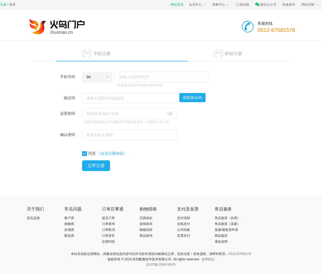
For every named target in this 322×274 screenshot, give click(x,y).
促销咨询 (146, 224)
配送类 (69, 236)
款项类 (69, 230)
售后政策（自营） (227, 218)
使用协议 (208, 259)
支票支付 (183, 236)
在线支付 (183, 224)
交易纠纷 (108, 241)
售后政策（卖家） (227, 224)
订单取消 (108, 230)
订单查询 (108, 224)
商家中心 (220, 4)
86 (88, 77)
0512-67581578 (240, 254)
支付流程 (183, 218)
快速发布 (288, 4)
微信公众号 (265, 4)
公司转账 (183, 230)
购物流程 (146, 230)
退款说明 (221, 241)
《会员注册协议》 (112, 153)
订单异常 (108, 236)
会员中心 (197, 4)
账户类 (69, 218)
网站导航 (310, 4)
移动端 (242, 4)
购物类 (69, 224)
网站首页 (177, 4)
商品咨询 (146, 236)
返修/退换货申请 (226, 230)
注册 (3, 4)
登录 (12, 4)
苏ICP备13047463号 (160, 264)
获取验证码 (192, 97)
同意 (89, 153)
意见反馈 (33, 218)
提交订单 (108, 218)
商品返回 (221, 236)
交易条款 (146, 218)
